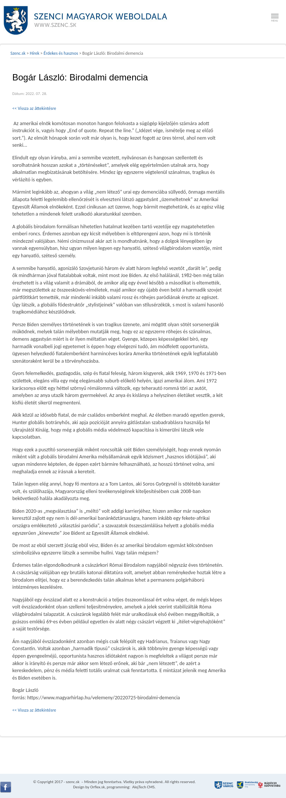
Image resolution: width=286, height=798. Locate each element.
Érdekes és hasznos (61, 53)
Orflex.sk (97, 787)
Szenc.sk (18, 53)
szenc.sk (72, 781)
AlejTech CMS (143, 787)
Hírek (34, 53)
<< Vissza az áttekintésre (34, 108)
